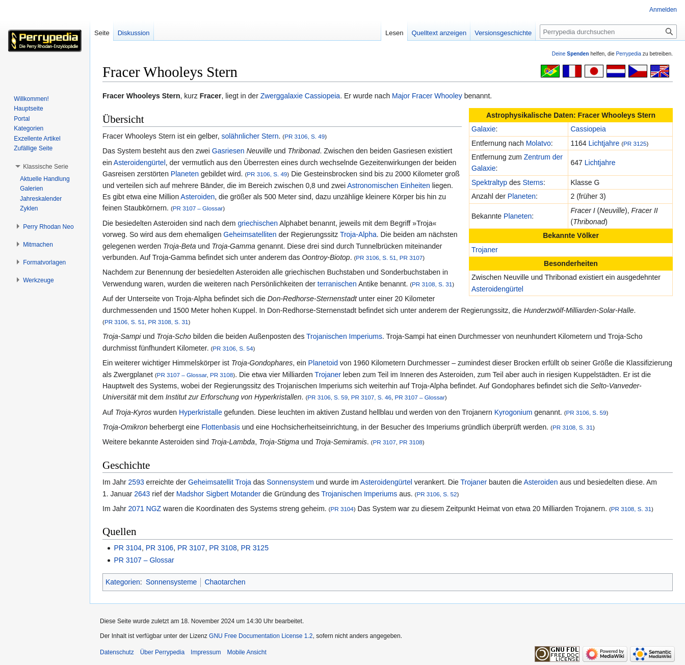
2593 (136, 482)
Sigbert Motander (233, 494)
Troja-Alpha (358, 234)
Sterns (532, 182)
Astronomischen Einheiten (388, 185)
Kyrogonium (513, 412)
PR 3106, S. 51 (376, 257)
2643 (142, 494)
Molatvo (538, 143)
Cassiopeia (322, 96)
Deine (570, 54)
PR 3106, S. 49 (304, 136)
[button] (45, 166)
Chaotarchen (224, 582)
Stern (269, 136)
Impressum (206, 652)
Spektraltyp (489, 182)
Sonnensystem (290, 482)
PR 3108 (221, 374)
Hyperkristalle (200, 412)
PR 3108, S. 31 (432, 284)
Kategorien (123, 582)
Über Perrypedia (162, 652)
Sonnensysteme (171, 582)
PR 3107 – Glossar (198, 208)
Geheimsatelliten (249, 234)
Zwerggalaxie (281, 96)
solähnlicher (240, 136)
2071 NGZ (145, 508)
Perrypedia (628, 54)
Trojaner (484, 250)
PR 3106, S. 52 (436, 494)
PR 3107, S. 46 (371, 397)
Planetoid (323, 363)
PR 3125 (634, 143)
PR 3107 (411, 257)
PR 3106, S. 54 (233, 348)
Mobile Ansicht (246, 652)
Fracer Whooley (437, 96)
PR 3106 (159, 548)
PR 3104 (341, 509)
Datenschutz (117, 652)
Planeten (522, 196)
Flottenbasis (220, 427)
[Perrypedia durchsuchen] (608, 31)
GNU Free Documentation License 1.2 (260, 636)
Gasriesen (228, 151)
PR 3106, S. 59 (327, 397)
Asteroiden (197, 197)
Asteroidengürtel (497, 289)
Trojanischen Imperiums (344, 336)
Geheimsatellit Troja (219, 482)
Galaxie (483, 129)
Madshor (190, 494)
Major (401, 96)
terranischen (337, 284)
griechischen (258, 223)
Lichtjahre (604, 143)
